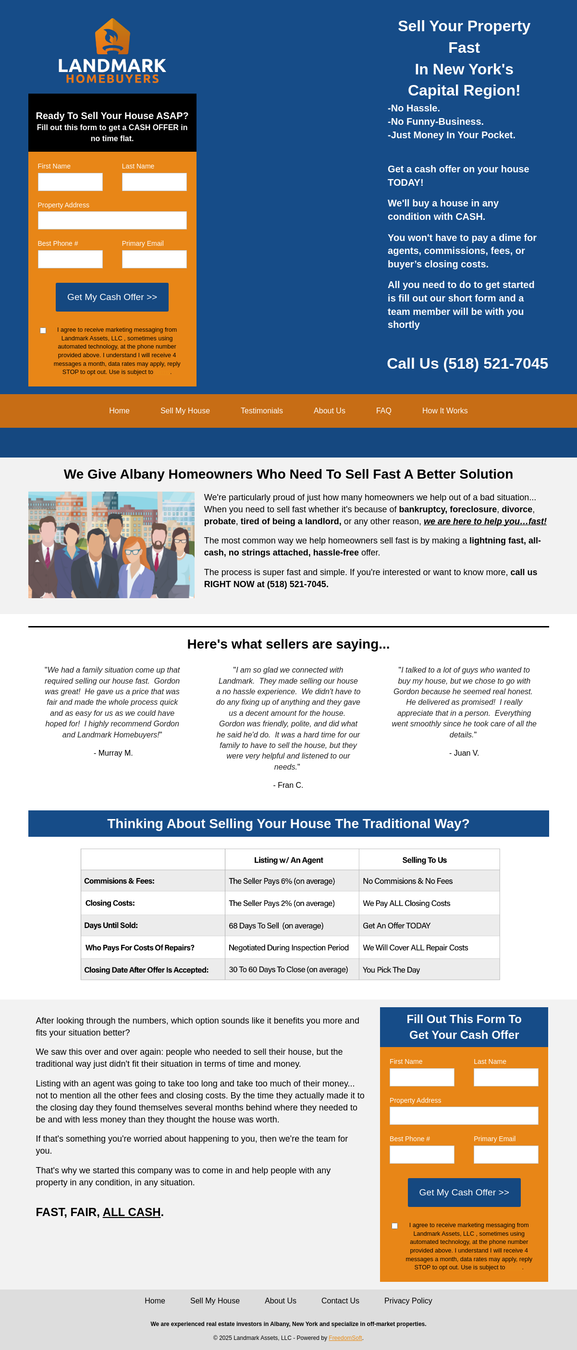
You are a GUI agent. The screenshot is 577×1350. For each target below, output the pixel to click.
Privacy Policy (408, 1301)
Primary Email (143, 243)
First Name (54, 166)
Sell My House (185, 411)
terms (162, 372)
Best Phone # (58, 243)
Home (119, 411)
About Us (329, 411)
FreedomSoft (345, 1338)
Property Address (63, 205)
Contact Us (340, 1301)
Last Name (138, 166)
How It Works (445, 411)
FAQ (384, 411)
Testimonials (262, 411)
